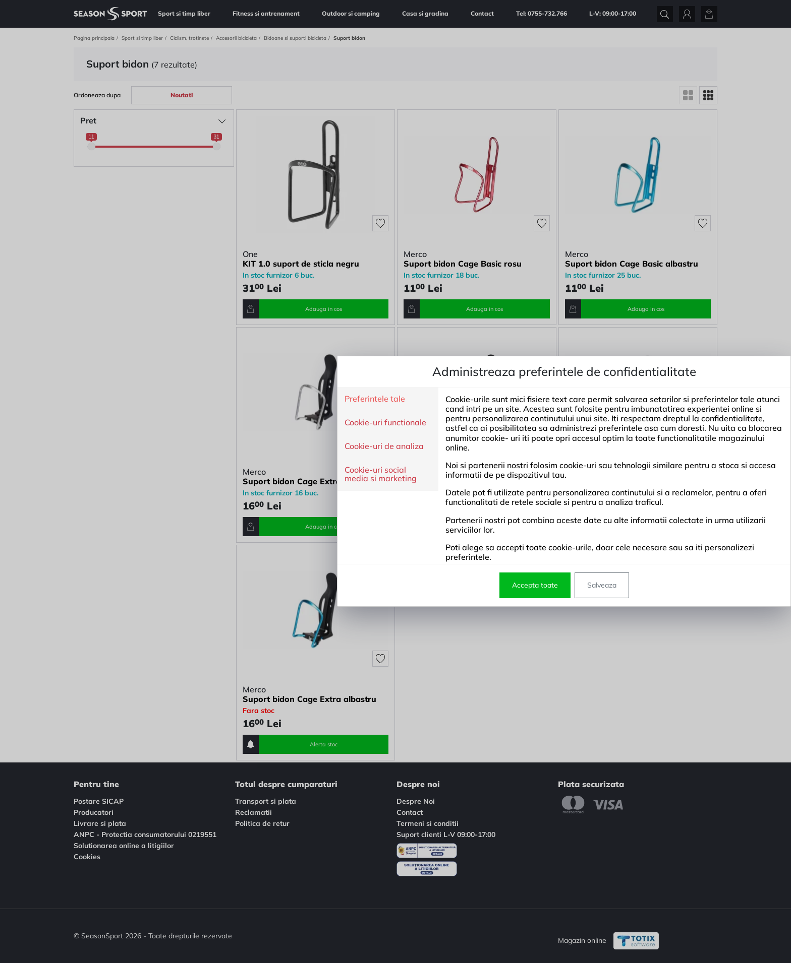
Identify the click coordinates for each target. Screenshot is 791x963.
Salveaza (433, 585)
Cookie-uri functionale (217, 422)
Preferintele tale (206, 399)
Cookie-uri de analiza (215, 446)
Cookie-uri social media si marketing (212, 474)
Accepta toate (366, 585)
